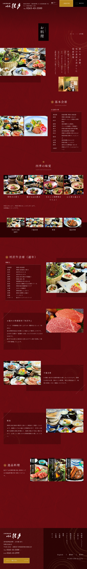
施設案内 (71, 536)
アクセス (74, 536)
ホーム (52, 535)
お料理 (56, 535)
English (60, 555)
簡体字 (71, 555)
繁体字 (81, 555)
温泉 (63, 534)
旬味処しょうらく (82, 540)
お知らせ (78, 536)
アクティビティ (67, 539)
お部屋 (60, 535)
